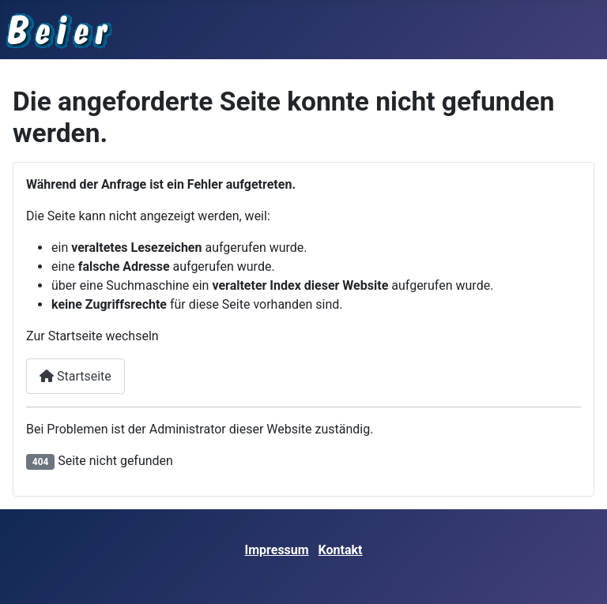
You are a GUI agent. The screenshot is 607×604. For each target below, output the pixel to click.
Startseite (75, 376)
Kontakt (341, 549)
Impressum (277, 549)
